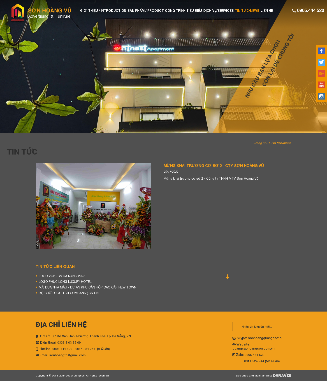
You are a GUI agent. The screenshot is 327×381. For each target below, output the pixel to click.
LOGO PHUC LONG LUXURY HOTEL (65, 281)
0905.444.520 (310, 10)
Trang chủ (261, 143)
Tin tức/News (281, 143)
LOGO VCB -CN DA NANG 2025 (62, 276)
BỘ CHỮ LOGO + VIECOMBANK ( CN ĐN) (69, 293)
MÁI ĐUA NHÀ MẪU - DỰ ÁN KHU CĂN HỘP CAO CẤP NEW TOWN (87, 287)
